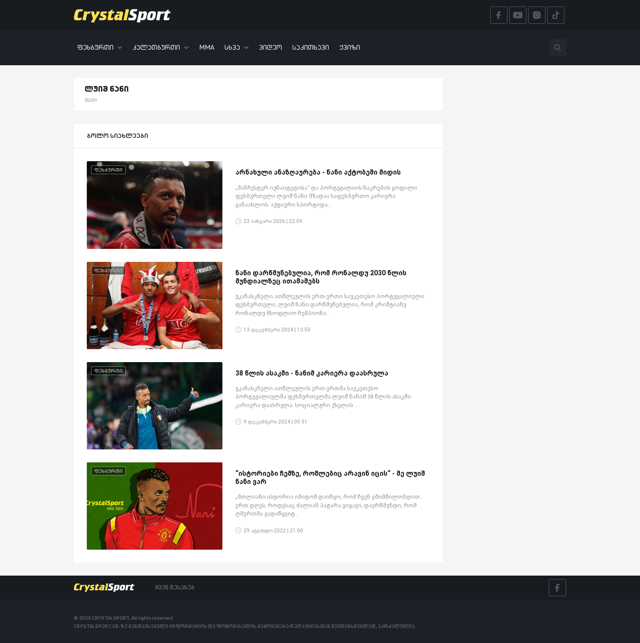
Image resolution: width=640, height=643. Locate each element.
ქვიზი (349, 47)
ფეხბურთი (99, 47)
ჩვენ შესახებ (174, 587)
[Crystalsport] (122, 15)
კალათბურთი (161, 47)
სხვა (237, 47)
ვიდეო (270, 47)
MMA (206, 47)
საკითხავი (310, 47)
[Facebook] (557, 587)
